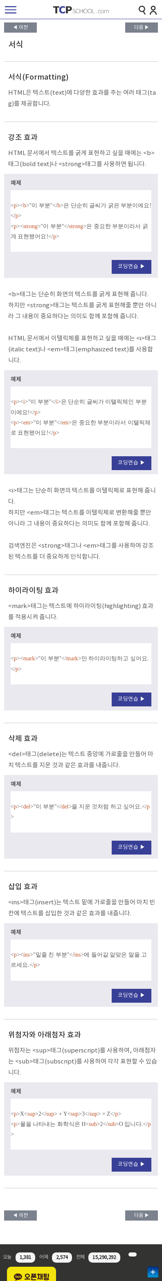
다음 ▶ (141, 27)
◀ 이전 (20, 27)
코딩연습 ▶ (131, 267)
